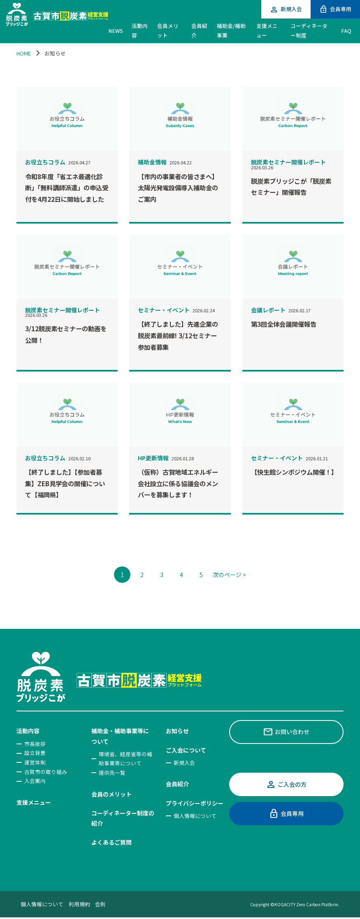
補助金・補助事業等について (120, 736)
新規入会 (286, 9)
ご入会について (186, 750)
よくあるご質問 (111, 842)
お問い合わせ (286, 731)
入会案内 (35, 781)
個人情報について (195, 816)
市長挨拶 (35, 744)
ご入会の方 (286, 784)
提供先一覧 (112, 772)
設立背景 (35, 753)
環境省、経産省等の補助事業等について (125, 758)
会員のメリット (111, 794)
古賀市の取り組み (45, 772)
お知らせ (177, 731)
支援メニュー (33, 802)
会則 (100, 904)
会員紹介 (177, 784)
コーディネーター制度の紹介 (122, 818)
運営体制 (35, 762)
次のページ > (229, 574)
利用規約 (79, 904)
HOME (23, 53)
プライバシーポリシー (194, 803)
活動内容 (27, 731)
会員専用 (335, 9)
